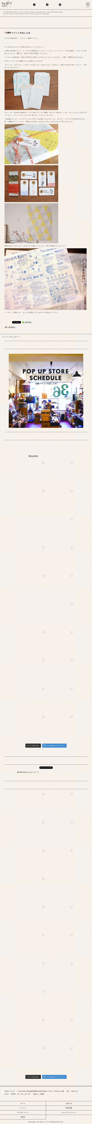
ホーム (22, 1103)
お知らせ (69, 1103)
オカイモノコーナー (69, 1112)
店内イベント (33, 38)
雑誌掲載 (69, 1108)
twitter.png (47, 4)
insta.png (60, 4)
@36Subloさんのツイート (28, 772)
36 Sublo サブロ (43, 1122)
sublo (7, 4)
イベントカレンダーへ (12, 337)
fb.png (34, 4)
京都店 (22, 1117)
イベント (23, 38)
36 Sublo (10, 327)
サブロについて (23, 1112)
